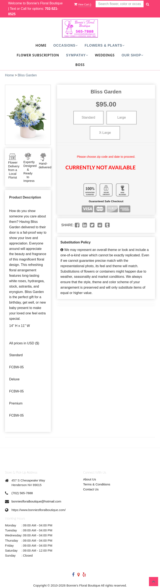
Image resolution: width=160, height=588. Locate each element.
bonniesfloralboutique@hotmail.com (36, 501)
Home (40, 45)
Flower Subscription (38, 55)
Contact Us (91, 489)
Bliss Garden (27, 75)
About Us (89, 479)
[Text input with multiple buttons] (120, 4)
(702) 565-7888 (22, 493)
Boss (80, 64)
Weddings (105, 55)
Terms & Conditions (96, 484)
